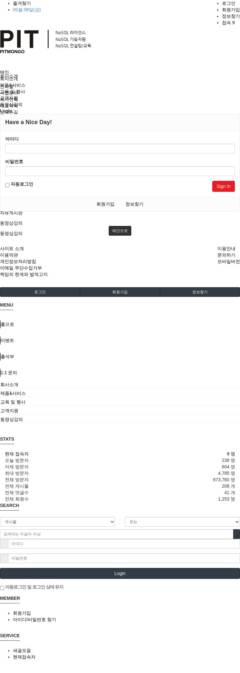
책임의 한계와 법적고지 (24, 274)
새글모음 (22, 650)
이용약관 (9, 255)
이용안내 (226, 248)
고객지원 (9, 98)
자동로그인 (19, 184)
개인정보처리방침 (18, 261)
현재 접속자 (17, 453)
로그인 (228, 3)
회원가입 (231, 9)
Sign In (223, 186)
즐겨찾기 (22, 3)
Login (120, 573)
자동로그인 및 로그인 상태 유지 (31, 587)
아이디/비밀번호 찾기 (34, 619)
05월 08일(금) (27, 9)
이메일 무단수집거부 (21, 267)
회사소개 (9, 78)
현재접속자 (24, 656)
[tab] (120, 384)
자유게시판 (11, 212)
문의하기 (226, 255)
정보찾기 (231, 16)
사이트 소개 (12, 248)
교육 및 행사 (12, 91)
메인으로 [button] (120, 231)
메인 (4, 72)
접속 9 (228, 22)
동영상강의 (11, 223)
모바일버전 (228, 261)
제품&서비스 (12, 85)
